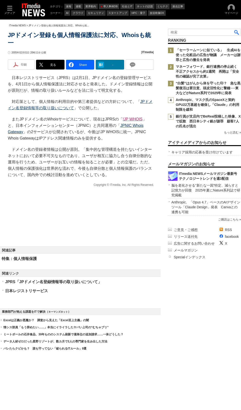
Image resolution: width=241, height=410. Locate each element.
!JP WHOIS (133, 119)
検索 (237, 32)
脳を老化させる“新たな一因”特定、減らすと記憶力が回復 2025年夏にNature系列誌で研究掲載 (205, 190)
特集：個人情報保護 (19, 259)
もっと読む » (232, 132)
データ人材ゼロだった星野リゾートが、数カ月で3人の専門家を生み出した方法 (55, 341)
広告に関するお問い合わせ (194, 243)
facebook (232, 237)
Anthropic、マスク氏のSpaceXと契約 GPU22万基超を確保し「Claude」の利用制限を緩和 (207, 104)
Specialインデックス (189, 257)
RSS (228, 230)
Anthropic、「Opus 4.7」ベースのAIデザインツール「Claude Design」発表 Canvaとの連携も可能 (205, 207)
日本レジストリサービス (26, 291)
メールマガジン (186, 250)
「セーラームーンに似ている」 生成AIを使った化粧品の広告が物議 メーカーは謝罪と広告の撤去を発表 (208, 55)
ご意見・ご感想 (186, 230)
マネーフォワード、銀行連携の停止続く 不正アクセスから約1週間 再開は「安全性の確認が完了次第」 (208, 71)
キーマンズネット (58, 311)
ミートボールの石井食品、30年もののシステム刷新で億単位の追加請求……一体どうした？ (63, 334)
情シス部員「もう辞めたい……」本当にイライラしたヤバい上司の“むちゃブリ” (56, 327)
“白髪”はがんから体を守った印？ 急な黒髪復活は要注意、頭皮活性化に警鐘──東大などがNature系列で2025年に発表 (208, 88)
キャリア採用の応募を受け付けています (202, 152)
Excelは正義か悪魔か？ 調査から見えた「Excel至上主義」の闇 (46, 320)
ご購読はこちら (228, 219)
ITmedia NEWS (17, 25)
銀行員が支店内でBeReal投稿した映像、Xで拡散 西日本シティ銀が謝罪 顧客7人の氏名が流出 (208, 121)
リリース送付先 (186, 237)
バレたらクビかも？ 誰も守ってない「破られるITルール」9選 (44, 348)
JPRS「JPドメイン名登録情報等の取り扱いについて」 (53, 282)
